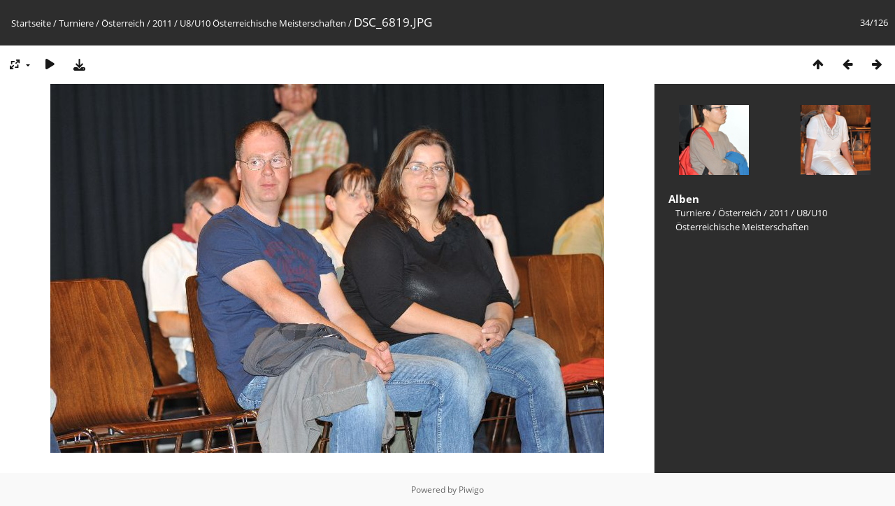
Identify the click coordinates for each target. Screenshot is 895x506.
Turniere (76, 23)
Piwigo (471, 490)
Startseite (31, 23)
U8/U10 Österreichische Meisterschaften (263, 23)
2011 (162, 23)
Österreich (123, 23)
